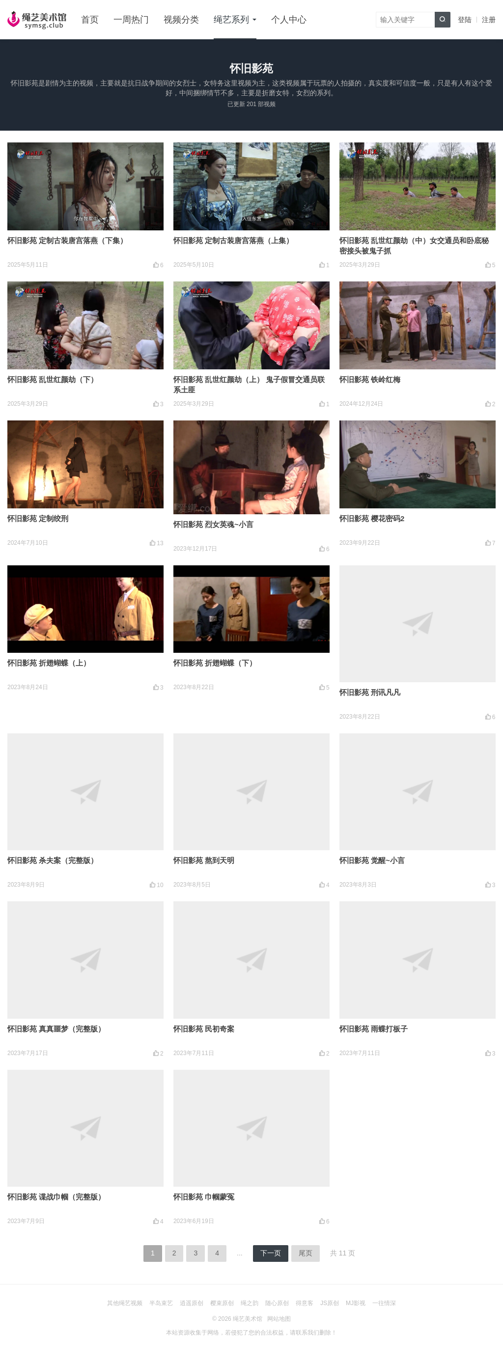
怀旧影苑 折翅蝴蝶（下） (214, 663)
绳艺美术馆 (247, 1318)
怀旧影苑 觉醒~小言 (372, 860)
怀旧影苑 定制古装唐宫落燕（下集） (67, 240)
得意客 (304, 1303)
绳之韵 (249, 1303)
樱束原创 (222, 1303)
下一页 (270, 1253)
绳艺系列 (231, 20)
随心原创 (277, 1303)
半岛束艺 (161, 1303)
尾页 (305, 1253)
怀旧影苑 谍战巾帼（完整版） (56, 1197)
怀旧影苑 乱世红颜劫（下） (52, 379)
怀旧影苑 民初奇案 (203, 1029)
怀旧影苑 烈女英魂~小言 (213, 524)
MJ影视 (355, 1303)
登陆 (465, 20)
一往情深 (384, 1303)
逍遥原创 (191, 1303)
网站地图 (279, 1318)
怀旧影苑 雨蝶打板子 (373, 1029)
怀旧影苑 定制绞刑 (37, 518)
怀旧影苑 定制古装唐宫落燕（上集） (233, 240)
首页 (90, 20)
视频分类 (181, 20)
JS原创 (329, 1303)
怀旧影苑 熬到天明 (203, 860)
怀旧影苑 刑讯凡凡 (369, 692)
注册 (489, 20)
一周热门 (131, 20)
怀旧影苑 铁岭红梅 (369, 379)
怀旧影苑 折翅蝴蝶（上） (48, 663)
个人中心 (289, 20)
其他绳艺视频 (124, 1303)
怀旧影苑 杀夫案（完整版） (52, 860)
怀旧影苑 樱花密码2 (372, 518)
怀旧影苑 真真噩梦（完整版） (56, 1029)
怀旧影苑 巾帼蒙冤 (203, 1197)
